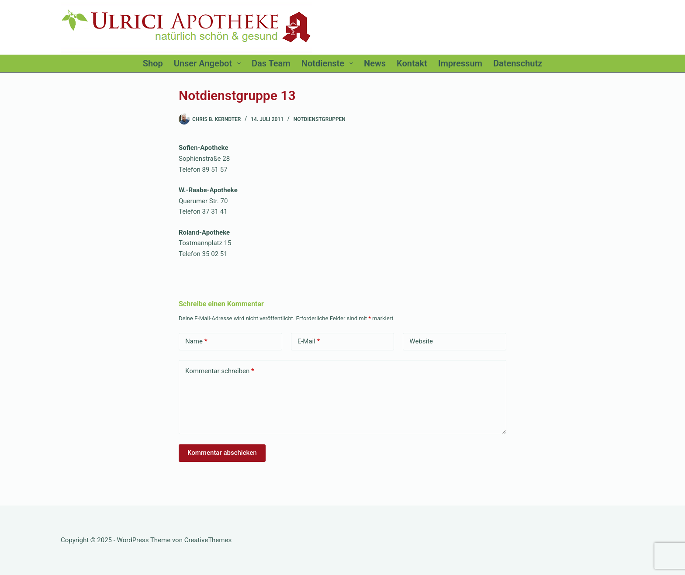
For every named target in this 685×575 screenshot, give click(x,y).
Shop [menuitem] (153, 63)
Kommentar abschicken (222, 453)
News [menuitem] (375, 63)
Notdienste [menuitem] (328, 63)
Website (421, 341)
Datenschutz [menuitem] (517, 63)
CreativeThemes (208, 540)
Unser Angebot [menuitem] (209, 63)
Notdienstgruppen (320, 119)
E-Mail (309, 341)
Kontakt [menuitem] (412, 63)
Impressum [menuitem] (460, 63)
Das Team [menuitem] (271, 63)
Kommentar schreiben (219, 371)
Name (196, 341)
